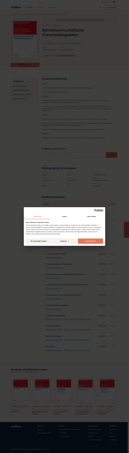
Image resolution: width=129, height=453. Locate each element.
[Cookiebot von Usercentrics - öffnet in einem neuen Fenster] (95, 210)
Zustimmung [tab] (37, 216)
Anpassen (64, 241)
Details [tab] (64, 216)
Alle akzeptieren (90, 241)
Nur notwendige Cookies (38, 241)
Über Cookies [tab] (91, 216)
